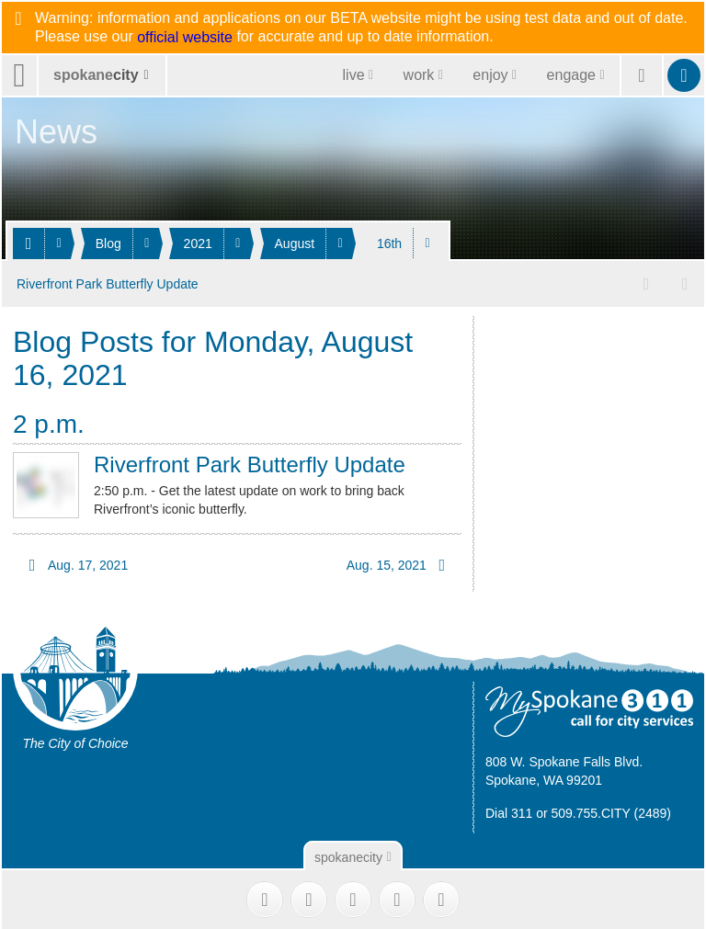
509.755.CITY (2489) (612, 810)
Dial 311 (508, 810)
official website (185, 37)
